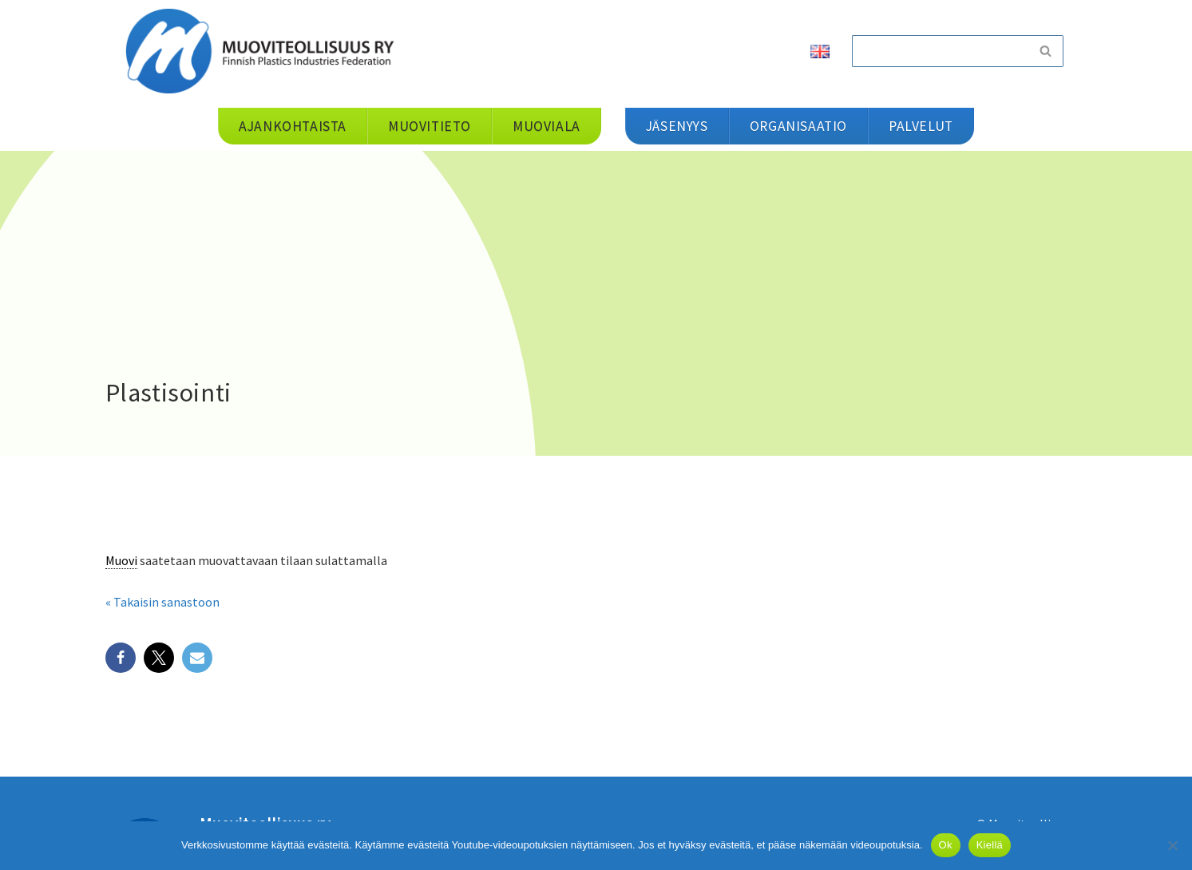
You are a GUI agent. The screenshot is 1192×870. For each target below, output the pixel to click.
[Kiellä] (1172, 845)
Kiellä (989, 845)
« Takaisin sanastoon (162, 602)
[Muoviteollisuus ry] (265, 50)
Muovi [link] (121, 560)
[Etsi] (940, 51)
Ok (945, 845)
